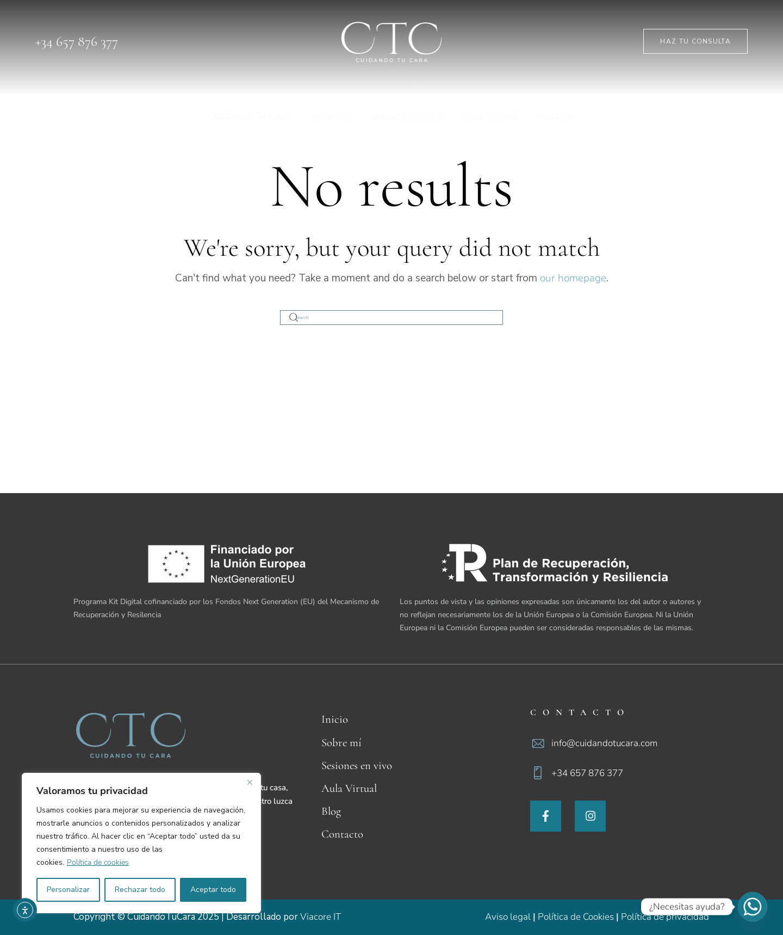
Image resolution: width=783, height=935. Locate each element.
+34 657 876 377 (587, 773)
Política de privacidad (665, 917)
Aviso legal (508, 917)
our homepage (573, 278)
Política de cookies (98, 862)
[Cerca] (249, 782)
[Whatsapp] (752, 906)
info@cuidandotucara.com (604, 743)
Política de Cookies (576, 917)
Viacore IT (320, 917)
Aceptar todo (213, 889)
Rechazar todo (140, 889)
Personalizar (68, 889)
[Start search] (294, 317)
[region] (141, 843)
